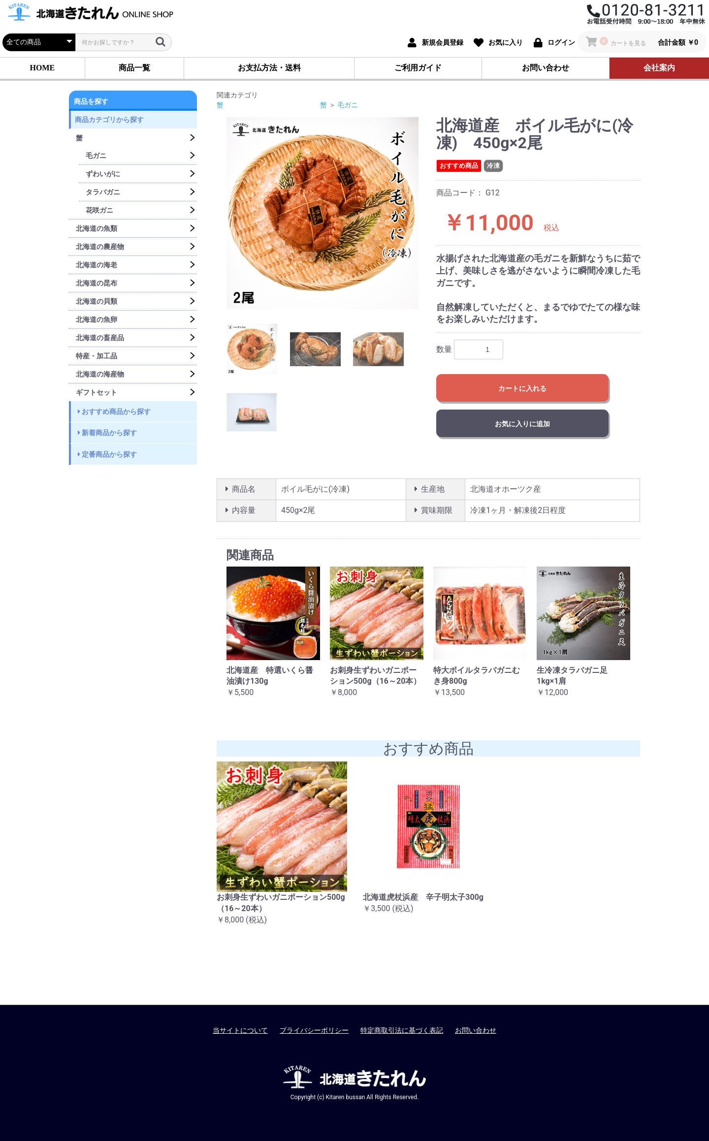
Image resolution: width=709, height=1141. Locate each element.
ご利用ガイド (418, 67)
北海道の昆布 (96, 283)
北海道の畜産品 (100, 338)
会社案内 (659, 67)
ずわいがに (103, 174)
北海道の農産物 (100, 247)
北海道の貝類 (96, 301)
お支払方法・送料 (269, 67)
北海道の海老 (96, 265)
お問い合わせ (545, 67)
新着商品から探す (107, 433)
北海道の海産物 (100, 374)
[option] (322, 213)
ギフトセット (96, 392)
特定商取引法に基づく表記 (401, 1030)
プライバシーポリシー (314, 1030)
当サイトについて (240, 1030)
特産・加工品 (96, 356)
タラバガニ (103, 192)
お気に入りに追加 (522, 424)
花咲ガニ (99, 210)
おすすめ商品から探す (114, 411)
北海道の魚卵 (96, 319)
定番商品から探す (107, 454)
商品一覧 (134, 67)
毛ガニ (96, 155)
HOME (42, 67)
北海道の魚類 (96, 228)
